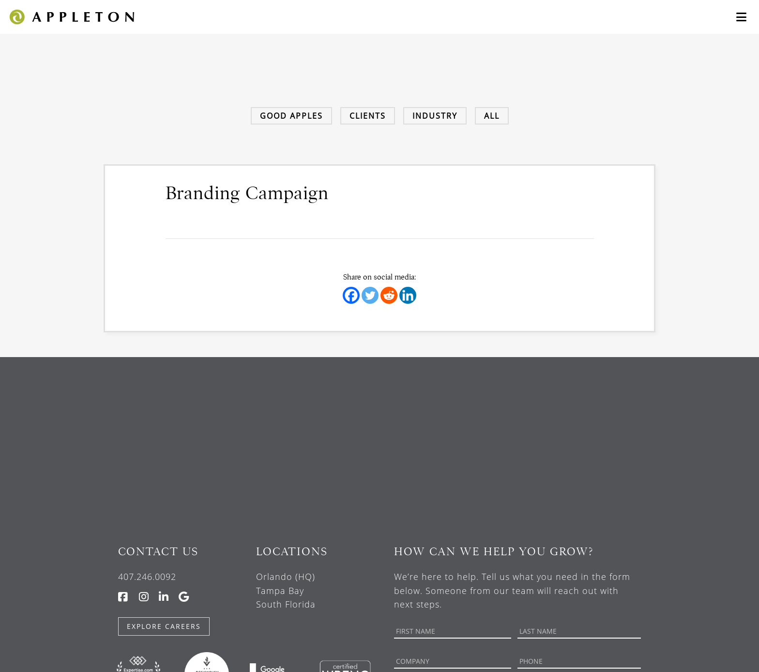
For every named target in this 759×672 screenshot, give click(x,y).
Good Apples (291, 115)
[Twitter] (370, 295)
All (492, 115)
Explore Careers (164, 626)
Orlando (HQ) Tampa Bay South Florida (286, 590)
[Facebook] (351, 295)
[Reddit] (388, 295)
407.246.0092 (147, 576)
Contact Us (158, 552)
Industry (434, 115)
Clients (367, 115)
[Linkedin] (407, 295)
